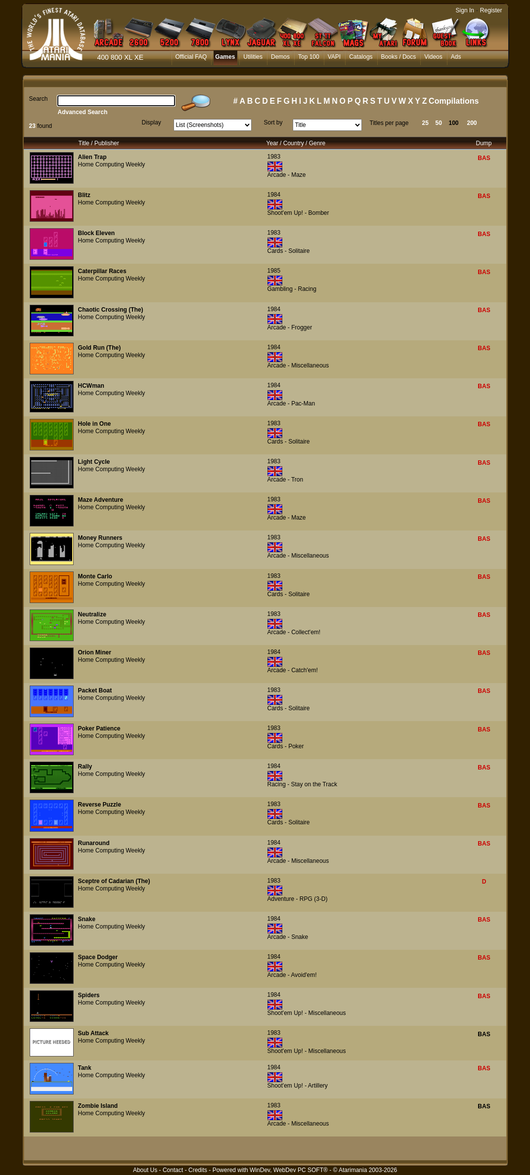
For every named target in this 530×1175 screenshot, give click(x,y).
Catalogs (360, 56)
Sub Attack (93, 1033)
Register (491, 10)
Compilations (454, 101)
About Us (145, 1170)
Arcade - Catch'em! (292, 670)
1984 (274, 194)
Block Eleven (96, 233)
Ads (456, 56)
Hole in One (94, 423)
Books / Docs (398, 56)
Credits (197, 1170)
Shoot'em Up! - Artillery (297, 1085)
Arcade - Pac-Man (291, 403)
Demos (280, 56)
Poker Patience (99, 728)
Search (38, 98)
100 (454, 123)
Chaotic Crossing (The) (110, 309)
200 (472, 123)
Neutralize (92, 614)
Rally (85, 766)
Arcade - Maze (286, 174)
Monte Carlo (95, 576)
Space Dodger (98, 957)
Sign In (465, 10)
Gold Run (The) (99, 347)
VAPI (334, 56)
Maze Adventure (101, 499)
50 (439, 123)
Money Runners (100, 537)
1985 (274, 270)
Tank (84, 1067)
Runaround (94, 843)
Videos (433, 56)
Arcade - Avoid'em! (292, 975)
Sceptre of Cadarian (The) (114, 881)
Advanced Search (83, 112)
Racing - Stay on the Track (302, 784)
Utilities (253, 56)
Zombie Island (98, 1105)
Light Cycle (94, 461)
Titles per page (389, 123)
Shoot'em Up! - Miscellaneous (306, 1013)
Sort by (273, 122)
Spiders (89, 995)
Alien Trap (92, 157)
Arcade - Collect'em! (294, 632)
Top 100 (308, 56)
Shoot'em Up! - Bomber (298, 212)
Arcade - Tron (285, 479)
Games (225, 56)
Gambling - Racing (291, 288)
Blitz (84, 195)
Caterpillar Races (102, 271)
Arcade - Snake (288, 936)
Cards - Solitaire (288, 250)
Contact (173, 1170)
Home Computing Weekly (111, 164)
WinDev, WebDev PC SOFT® (289, 1170)
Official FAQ (191, 56)
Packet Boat (95, 690)
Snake (86, 919)
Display (151, 122)
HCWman (91, 385)
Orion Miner (94, 652)
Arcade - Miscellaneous (298, 365)
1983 (274, 156)
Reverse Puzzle (99, 804)
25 (425, 123)
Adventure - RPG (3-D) (297, 898)
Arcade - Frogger (289, 327)
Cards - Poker (285, 746)
